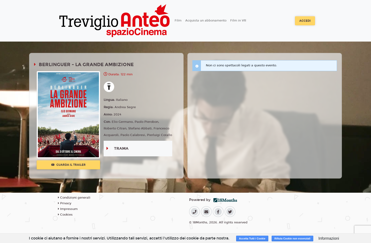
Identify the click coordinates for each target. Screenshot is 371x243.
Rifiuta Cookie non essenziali (292, 238)
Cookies (65, 215)
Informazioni (328, 238)
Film (178, 20)
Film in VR (238, 20)
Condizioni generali (74, 198)
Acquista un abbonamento (205, 20)
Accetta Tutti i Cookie (252, 238)
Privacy (64, 203)
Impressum (68, 209)
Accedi (305, 20)
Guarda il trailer (68, 164)
